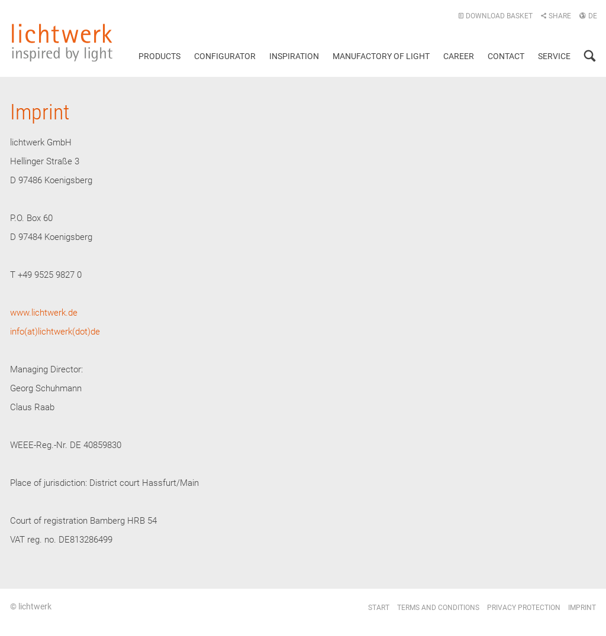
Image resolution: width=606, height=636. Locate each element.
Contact (506, 56)
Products (159, 56)
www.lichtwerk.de (44, 312)
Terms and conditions (438, 607)
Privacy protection (523, 607)
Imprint (582, 607)
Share (555, 16)
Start (378, 607)
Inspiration (294, 56)
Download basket (495, 16)
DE (588, 16)
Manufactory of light (381, 56)
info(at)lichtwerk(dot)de (55, 331)
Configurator (225, 56)
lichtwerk (62, 42)
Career (458, 56)
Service (554, 56)
